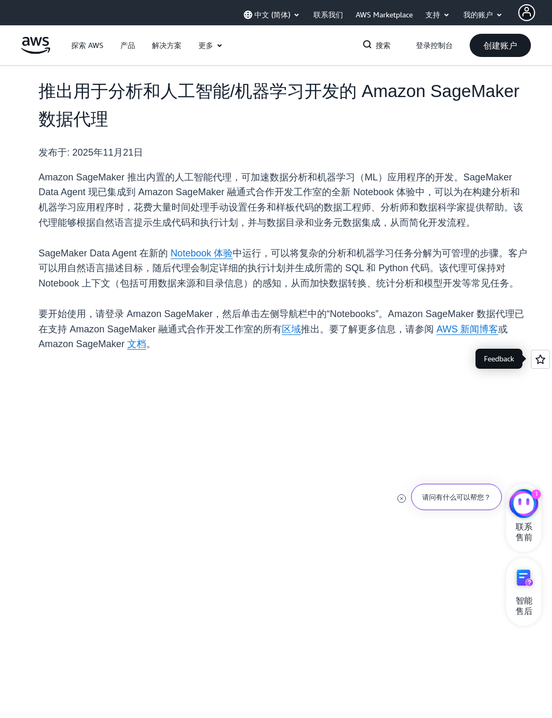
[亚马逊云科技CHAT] (523, 505)
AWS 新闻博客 (467, 329)
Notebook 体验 (201, 253)
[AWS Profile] (526, 12)
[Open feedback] (540, 359)
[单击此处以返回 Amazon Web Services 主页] (35, 51)
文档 (136, 344)
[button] (87, 45)
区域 (291, 329)
